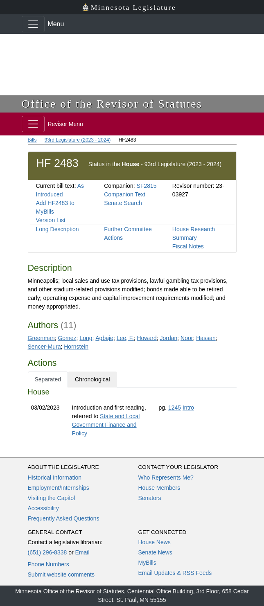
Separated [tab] (48, 379)
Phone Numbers (48, 564)
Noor (187, 338)
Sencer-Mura (44, 346)
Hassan (205, 338)
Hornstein (76, 346)
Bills (32, 140)
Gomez (67, 338)
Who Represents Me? (166, 477)
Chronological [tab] (92, 379)
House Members (159, 487)
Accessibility (43, 508)
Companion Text (124, 194)
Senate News (155, 552)
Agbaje (104, 338)
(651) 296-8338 (47, 552)
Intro (188, 407)
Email (82, 552)
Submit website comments (61, 574)
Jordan (169, 338)
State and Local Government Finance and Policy (106, 425)
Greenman (41, 338)
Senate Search (123, 203)
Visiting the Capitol (51, 498)
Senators (149, 498)
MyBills (147, 562)
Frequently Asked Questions (63, 518)
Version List (50, 220)
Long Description (57, 229)
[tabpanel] (132, 414)
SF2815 (147, 185)
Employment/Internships (58, 487)
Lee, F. (125, 338)
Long (85, 338)
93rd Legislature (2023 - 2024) (78, 140)
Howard (146, 338)
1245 (174, 407)
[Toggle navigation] (33, 24)
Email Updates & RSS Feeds (175, 573)
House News (154, 542)
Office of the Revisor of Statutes (112, 103)
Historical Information (55, 477)
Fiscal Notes (188, 246)
